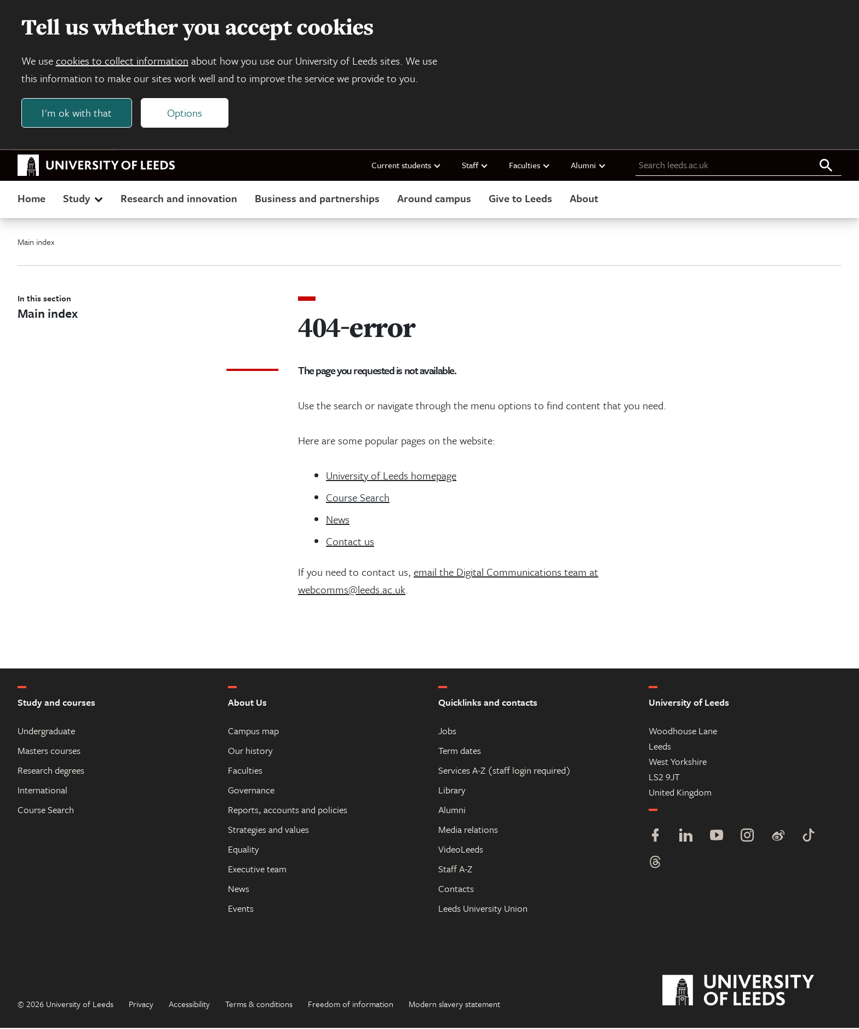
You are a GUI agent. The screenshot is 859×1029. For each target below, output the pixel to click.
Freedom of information (350, 1005)
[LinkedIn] (686, 837)
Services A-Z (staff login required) (504, 771)
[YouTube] (716, 837)
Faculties (530, 166)
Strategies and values (268, 830)
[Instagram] (747, 837)
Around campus (434, 199)
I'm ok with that (77, 113)
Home (31, 199)
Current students (406, 166)
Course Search (358, 498)
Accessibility (189, 1005)
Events (241, 909)
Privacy (141, 1005)
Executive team (257, 870)
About (584, 199)
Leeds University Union (483, 909)
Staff (475, 166)
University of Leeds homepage (391, 476)
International (42, 791)
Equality (243, 850)
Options (185, 113)
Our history (250, 751)
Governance (251, 791)
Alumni (588, 166)
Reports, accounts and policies (287, 811)
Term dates (459, 751)
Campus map (253, 732)
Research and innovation (179, 199)
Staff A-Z (455, 870)
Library (452, 791)
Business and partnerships (317, 199)
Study (84, 199)
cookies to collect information (122, 61)
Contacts (456, 889)
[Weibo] (778, 837)
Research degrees (51, 771)
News (338, 520)
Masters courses (49, 751)
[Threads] (655, 864)
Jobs (447, 732)
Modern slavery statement (454, 1005)
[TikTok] (808, 837)
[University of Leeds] (751, 991)
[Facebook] (655, 837)
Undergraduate (46, 732)
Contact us (350, 542)
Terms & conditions (259, 1005)
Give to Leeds (520, 199)
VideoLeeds (460, 850)
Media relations (468, 830)
